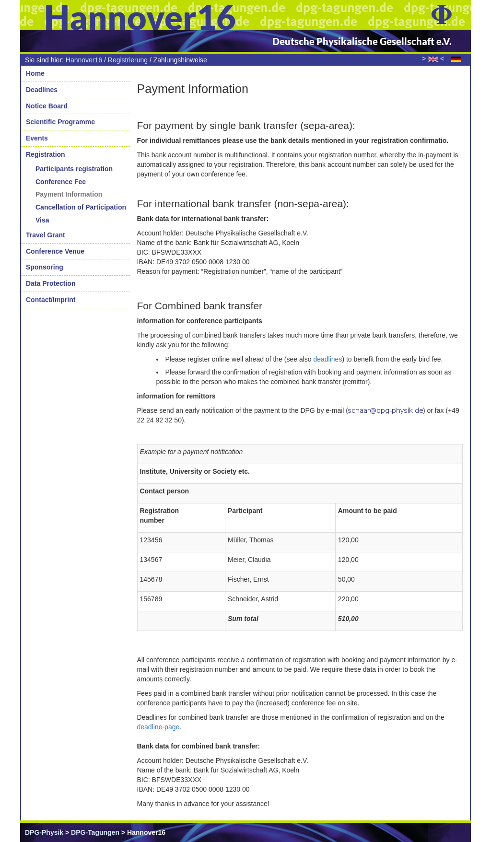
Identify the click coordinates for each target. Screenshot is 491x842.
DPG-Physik (44, 832)
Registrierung (128, 60)
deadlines (327, 359)
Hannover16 (84, 60)
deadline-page (158, 727)
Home (35, 73)
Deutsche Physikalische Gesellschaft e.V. (362, 41)
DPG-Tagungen (95, 832)
